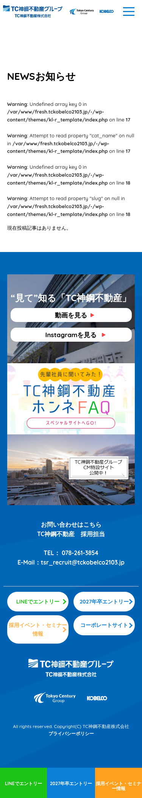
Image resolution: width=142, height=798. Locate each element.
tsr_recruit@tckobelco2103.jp (83, 562)
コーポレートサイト (104, 625)
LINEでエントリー (23, 783)
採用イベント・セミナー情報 (118, 786)
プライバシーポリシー (71, 733)
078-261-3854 (80, 553)
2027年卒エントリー (71, 783)
